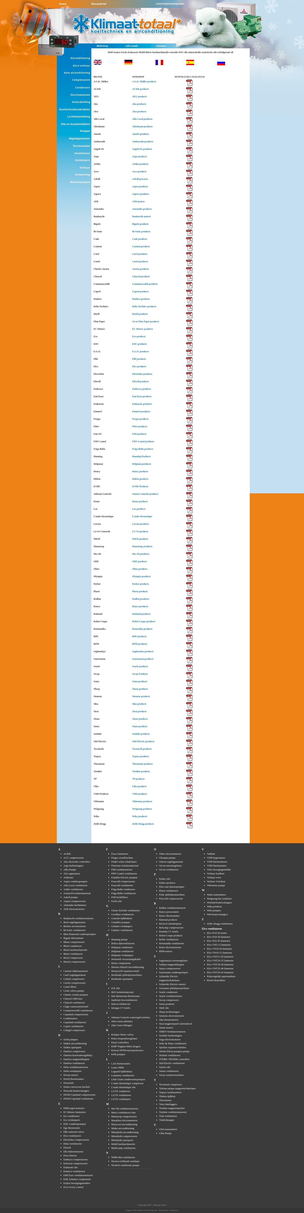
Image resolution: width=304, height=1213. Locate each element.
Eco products (138, 336)
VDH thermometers (217, 861)
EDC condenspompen (75, 1123)
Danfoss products (141, 299)
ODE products (139, 561)
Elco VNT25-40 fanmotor (220, 968)
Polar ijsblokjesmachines (172, 894)
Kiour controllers (120, 1042)
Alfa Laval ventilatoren (75, 885)
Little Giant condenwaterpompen (128, 1079)
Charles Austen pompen (76, 994)
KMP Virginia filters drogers (126, 1046)
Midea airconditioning (122, 1128)
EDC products (139, 344)
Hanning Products (141, 456)
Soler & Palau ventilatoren (172, 1043)
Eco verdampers (72, 1119)
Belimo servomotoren (75, 926)
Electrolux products (142, 374)
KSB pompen (118, 1054)
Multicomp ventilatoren (123, 1147)
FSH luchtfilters (119, 897)
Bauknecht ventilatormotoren (79, 918)
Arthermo (69, 877)
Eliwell (67, 1147)
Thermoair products (142, 763)
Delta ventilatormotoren (76, 1067)
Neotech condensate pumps (125, 1165)
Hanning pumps (119, 939)
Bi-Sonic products (141, 231)
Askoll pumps (71, 897)
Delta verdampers (73, 1071)
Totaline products (141, 771)
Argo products (139, 156)
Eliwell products (140, 381)
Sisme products (140, 718)
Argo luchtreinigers (73, 865)
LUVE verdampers (121, 1099)
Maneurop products (142, 546)
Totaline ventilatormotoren (173, 1112)
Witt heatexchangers (217, 914)
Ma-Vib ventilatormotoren (124, 1108)
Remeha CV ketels (168, 931)
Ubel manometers (168, 1129)
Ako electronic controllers (77, 861)
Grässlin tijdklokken (121, 918)
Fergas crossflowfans (122, 857)
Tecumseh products (142, 748)
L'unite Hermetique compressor (127, 1083)
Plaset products (140, 591)
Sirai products (139, 711)
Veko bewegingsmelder (219, 869)
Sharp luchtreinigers (169, 1011)
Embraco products (141, 389)
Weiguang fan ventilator (219, 898)
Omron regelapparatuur (171, 861)
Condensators (71, 1018)
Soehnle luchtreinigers (170, 1035)
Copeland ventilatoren (75, 1022)
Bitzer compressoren (74, 941)
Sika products (139, 704)
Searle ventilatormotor (170, 996)
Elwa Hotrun (70, 1155)
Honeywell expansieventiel (125, 970)
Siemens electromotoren (171, 1015)
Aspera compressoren (75, 901)
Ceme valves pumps (74, 990)
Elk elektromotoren (73, 1151)
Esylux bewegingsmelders (77, 1183)
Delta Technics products (144, 306)
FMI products (139, 434)
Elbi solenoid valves (74, 1131)
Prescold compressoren (171, 898)
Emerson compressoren (76, 1163)
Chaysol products (141, 276)
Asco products (139, 171)
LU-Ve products (140, 531)
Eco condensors (72, 1116)
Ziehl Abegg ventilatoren (220, 923)
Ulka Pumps (165, 1133)
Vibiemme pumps (216, 885)
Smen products (139, 726)
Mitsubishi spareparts (122, 1140)
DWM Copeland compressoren (79, 1094)
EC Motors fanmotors (75, 1112)
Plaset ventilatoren (168, 890)
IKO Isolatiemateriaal (122, 992)
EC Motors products (142, 329)
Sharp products (140, 689)
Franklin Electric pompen (124, 877)
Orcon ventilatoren (169, 869)
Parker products (140, 584)
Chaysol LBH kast (73, 998)
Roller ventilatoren (169, 939)
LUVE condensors (120, 1091)
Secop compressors (169, 1000)
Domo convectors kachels (77, 1086)
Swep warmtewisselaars (171, 1074)
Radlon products (140, 599)
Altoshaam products (142, 126)
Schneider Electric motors (172, 984)
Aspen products (140, 186)
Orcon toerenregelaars (170, 865)
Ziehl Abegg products (143, 823)
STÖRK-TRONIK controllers (174, 1059)
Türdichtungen (166, 1119)
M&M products (140, 539)
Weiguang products (142, 808)
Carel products (139, 254)
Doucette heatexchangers (76, 1090)
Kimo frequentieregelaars (124, 1038)
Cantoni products (141, 246)
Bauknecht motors (141, 216)
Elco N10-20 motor (217, 932)
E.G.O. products (140, 351)
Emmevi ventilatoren (74, 1171)
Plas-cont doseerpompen (171, 886)
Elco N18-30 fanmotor (218, 936)
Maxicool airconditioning (124, 1124)
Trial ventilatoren (168, 1116)
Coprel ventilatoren (73, 1026)
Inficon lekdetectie (120, 1003)
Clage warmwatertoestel (76, 1006)
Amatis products (140, 134)
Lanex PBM (117, 1067)
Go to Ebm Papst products (145, 321)
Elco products (139, 366)
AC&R (67, 853)
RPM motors (165, 951)
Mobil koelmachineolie (123, 1144)
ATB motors (138, 201)
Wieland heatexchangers (219, 902)
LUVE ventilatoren (121, 1095)
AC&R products (140, 89)
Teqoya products (140, 756)
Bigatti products (140, 224)
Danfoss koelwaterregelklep (78, 1055)
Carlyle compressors (74, 978)
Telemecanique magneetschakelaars (177, 1088)
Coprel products (140, 291)
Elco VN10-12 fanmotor (219, 952)
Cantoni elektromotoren (76, 970)
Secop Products (140, 674)
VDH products (139, 793)
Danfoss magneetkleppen (76, 1059)
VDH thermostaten (216, 865)
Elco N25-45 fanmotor (218, 940)
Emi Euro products (142, 396)
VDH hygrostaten (216, 857)
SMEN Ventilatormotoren (172, 1031)
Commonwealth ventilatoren (78, 1010)
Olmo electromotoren (170, 853)
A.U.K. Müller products (144, 81)
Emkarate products (142, 404)
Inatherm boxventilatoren (124, 1000)
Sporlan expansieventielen (172, 1047)
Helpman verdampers (122, 955)
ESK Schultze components (77, 1179)
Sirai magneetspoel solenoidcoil (175, 1023)
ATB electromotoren (74, 909)
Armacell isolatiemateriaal (77, 893)
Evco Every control (73, 1187)
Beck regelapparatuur (75, 922)
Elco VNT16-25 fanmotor (220, 960)
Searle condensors (168, 992)
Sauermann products (142, 659)
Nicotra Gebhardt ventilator (125, 1161)
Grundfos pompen (120, 922)
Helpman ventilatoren (122, 951)
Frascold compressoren (123, 881)
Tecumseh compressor (170, 1084)
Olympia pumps (167, 857)
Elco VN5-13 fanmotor (219, 944)
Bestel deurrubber (216, 980)
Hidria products (140, 479)
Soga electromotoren (170, 1039)
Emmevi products (141, 411)
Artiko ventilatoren (73, 889)
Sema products (139, 681)
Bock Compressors (73, 957)
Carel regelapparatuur (75, 974)
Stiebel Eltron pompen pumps (174, 1051)
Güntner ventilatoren (122, 930)
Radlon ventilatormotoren (172, 907)
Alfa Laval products (142, 119)
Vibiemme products (142, 801)
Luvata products (140, 524)
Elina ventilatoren (73, 1143)
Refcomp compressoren (171, 927)
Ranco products (140, 606)
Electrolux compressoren (76, 1139)
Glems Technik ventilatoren (125, 910)
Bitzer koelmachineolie (75, 949)
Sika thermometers (169, 1019)
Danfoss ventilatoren (74, 1063)
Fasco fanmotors (119, 853)
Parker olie (164, 878)
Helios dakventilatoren (123, 943)
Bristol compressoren (74, 961)
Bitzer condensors (73, 945)
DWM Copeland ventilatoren (79, 1098)
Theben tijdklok (167, 1096)
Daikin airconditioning (75, 1043)
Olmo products (139, 569)
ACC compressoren (74, 857)
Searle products (140, 666)
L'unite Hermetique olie (123, 1087)
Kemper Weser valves (122, 1034)
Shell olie (164, 1007)
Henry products (140, 471)
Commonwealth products (145, 284)
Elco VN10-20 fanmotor (219, 948)
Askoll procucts (140, 179)
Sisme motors (166, 1027)
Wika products (139, 816)
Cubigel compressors (74, 1030)
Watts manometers (216, 894)
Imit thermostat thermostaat (125, 996)
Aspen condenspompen (75, 881)
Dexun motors (71, 1074)
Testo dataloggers (168, 1104)
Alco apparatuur (72, 873)
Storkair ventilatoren (169, 1055)
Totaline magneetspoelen (172, 1108)
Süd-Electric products (143, 741)
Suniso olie (165, 1067)
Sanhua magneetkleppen (171, 964)
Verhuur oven (214, 877)
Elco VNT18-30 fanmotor (220, 964)
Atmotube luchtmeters (75, 905)
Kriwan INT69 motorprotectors (127, 1050)
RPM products (139, 644)
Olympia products (141, 576)
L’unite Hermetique (142, 516)
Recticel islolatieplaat (170, 923)
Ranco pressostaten (169, 911)
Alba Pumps (70, 869)
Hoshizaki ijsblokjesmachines (126, 974)
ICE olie (115, 988)
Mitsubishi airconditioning (124, 1132)
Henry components (121, 963)
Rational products (141, 614)
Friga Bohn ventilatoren (123, 893)
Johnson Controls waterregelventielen (130, 1017)
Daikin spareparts (72, 1047)
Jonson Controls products (145, 494)
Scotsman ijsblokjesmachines (174, 988)
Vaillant (211, 853)
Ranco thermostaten (169, 915)
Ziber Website (138, 1210)
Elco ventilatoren (72, 1135)
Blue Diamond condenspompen (80, 934)
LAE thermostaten (120, 1063)
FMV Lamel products (143, 441)
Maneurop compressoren (124, 1116)
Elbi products (139, 359)
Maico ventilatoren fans (123, 1112)
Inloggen (129, 1210)
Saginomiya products (142, 651)
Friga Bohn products (142, 449)
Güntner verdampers (121, 926)
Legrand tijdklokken (121, 1071)
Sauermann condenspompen (173, 972)
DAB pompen (71, 1039)
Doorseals (69, 1082)
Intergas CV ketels (120, 1007)
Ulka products (139, 786)
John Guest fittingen (121, 1025)
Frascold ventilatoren (122, 885)
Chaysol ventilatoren (74, 1002)
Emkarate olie (71, 1167)
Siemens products (141, 696)
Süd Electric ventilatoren (172, 1063)
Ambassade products (142, 141)
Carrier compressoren (75, 982)
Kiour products (140, 501)
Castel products (140, 261)
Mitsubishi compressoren (124, 1136)
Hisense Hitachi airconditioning (127, 967)
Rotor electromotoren (170, 947)
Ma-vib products (140, 554)
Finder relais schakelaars (124, 861)
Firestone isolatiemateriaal (124, 865)
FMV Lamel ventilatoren (124, 873)
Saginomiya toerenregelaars (173, 960)
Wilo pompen (214, 910)
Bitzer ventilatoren (73, 953)
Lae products (138, 509)
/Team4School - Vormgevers (168, 1210)
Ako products (139, 104)
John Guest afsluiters (122, 1021)
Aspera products (140, 194)
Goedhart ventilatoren (122, 914)
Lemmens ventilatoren (122, 1075)
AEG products (139, 96)
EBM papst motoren (74, 1108)
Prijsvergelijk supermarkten (221, 976)
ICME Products (140, 486)
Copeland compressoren (76, 1014)
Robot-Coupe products (143, 621)
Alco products (139, 111)
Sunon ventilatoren (169, 1071)
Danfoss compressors (74, 1051)
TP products (138, 778)
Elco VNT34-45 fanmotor (220, 972)
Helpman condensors (122, 947)
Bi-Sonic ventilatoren (75, 930)
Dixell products (140, 314)
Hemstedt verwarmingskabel (126, 959)
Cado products (139, 239)
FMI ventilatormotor (121, 869)
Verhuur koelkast (215, 873)
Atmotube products (142, 209)
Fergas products (140, 419)
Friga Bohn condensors (123, 889)
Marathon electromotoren (124, 1120)
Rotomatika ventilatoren (171, 943)
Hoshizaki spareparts (122, 978)
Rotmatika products (142, 629)
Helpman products (141, 464)
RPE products (139, 636)
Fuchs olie (116, 901)
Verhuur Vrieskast (216, 881)
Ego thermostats (72, 1127)
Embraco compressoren (76, 1159)
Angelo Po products (142, 149)
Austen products (140, 269)
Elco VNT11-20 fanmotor (220, 956)
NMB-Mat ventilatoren (123, 1157)
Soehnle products (141, 733)
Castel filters (70, 986)
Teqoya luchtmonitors (170, 1092)
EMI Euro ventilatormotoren (78, 1175)
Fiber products (139, 426)
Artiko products (140, 164)
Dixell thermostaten (74, 1078)
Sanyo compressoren (170, 968)
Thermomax (165, 1100)
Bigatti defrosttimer (74, 938)
